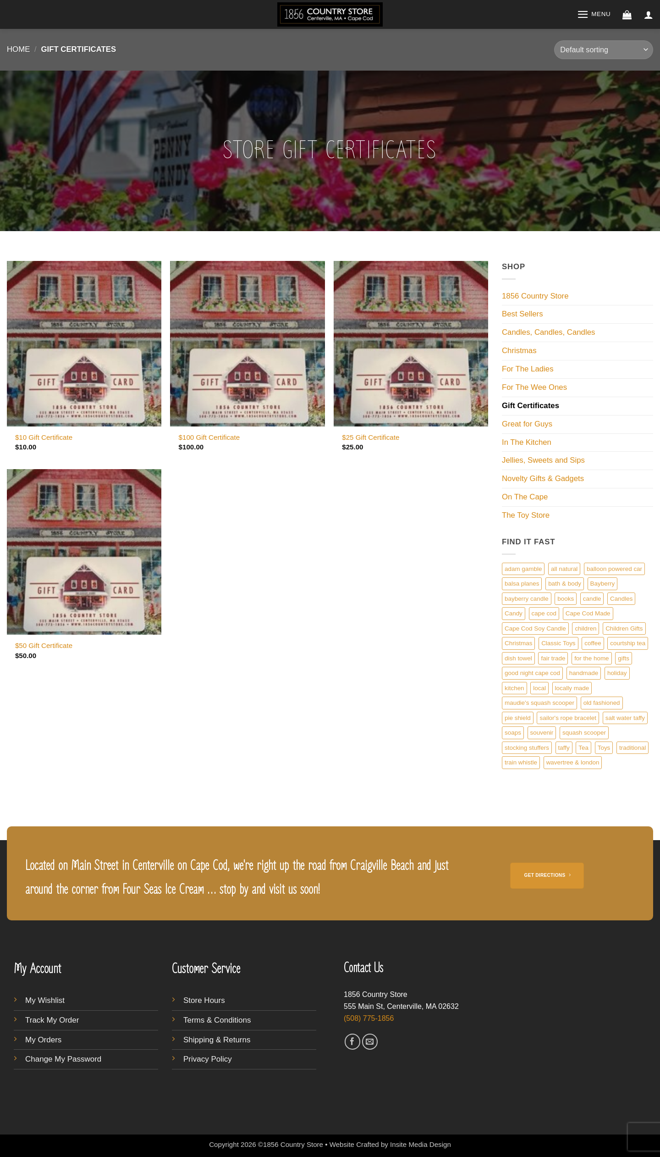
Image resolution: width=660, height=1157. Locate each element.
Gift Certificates (530, 405)
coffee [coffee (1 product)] (592, 643)
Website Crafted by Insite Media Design (390, 1144)
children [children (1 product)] (585, 628)
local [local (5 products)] (539, 688)
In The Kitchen (526, 442)
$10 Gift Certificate (43, 437)
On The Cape (525, 497)
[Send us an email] (370, 1042)
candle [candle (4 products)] (592, 598)
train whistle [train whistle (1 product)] (521, 762)
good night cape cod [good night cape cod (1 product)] (532, 673)
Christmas (519, 350)
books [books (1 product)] (565, 598)
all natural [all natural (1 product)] (564, 568)
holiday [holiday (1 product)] (617, 673)
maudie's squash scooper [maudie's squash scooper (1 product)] (539, 702)
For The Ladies (528, 369)
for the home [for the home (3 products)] (591, 658)
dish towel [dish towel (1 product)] (518, 658)
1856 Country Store (535, 296)
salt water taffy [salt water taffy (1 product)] (625, 717)
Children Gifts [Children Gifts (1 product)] (624, 628)
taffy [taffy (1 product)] (564, 747)
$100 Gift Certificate (209, 437)
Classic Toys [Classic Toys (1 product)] (558, 643)
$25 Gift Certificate (370, 437)
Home (18, 49)
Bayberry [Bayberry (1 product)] (602, 583)
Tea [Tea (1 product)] (583, 747)
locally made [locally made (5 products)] (572, 688)
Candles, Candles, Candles (548, 332)
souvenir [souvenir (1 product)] (542, 732)
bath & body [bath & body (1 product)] (564, 583)
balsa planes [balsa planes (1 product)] (522, 583)
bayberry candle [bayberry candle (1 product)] (527, 598)
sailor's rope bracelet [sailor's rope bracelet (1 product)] (567, 717)
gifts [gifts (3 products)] (623, 658)
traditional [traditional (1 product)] (632, 747)
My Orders (43, 1039)
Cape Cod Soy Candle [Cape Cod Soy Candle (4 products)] (535, 628)
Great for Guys (527, 424)
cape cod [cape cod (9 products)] (544, 613)
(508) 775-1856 (369, 1018)
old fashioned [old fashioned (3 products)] (601, 702)
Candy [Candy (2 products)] (513, 613)
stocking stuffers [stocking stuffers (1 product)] (527, 747)
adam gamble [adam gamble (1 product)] (523, 568)
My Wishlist (45, 1000)
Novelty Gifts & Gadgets (543, 478)
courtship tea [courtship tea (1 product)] (627, 643)
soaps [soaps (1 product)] (513, 732)
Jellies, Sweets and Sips (543, 460)
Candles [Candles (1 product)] (621, 598)
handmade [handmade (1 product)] (584, 673)
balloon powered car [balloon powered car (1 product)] (614, 568)
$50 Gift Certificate (43, 645)
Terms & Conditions (217, 1020)
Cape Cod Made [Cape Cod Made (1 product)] (588, 613)
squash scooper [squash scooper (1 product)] (584, 732)
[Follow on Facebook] (353, 1042)
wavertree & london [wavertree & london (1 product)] (573, 762)
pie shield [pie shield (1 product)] (518, 717)
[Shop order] (603, 49)
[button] (594, 14)
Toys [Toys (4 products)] (604, 747)
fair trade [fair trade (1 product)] (553, 658)
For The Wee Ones (534, 387)
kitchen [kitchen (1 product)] (514, 688)
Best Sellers (522, 314)
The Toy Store (526, 515)
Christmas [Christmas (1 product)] (518, 643)
